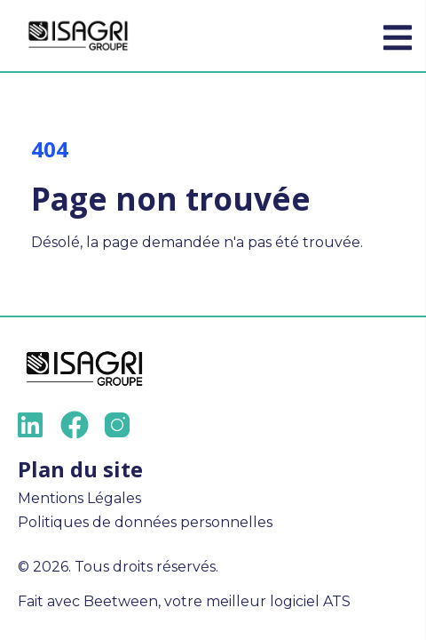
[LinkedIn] (32, 425)
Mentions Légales (79, 498)
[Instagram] (117, 425)
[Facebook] (74, 425)
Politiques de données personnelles (145, 522)
